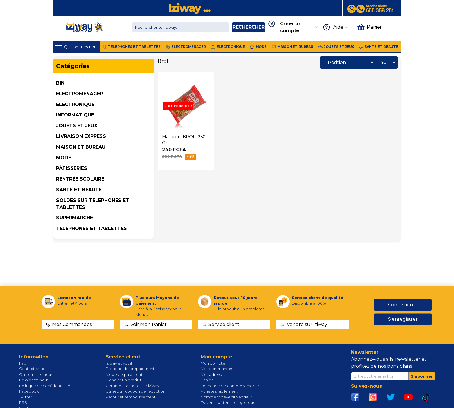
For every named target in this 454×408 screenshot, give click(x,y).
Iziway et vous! (119, 363)
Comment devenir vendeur (226, 397)
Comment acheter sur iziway (132, 385)
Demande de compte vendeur (230, 385)
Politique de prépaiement (130, 368)
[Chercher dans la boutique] (180, 27)
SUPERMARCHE (74, 218)
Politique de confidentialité (44, 385)
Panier (207, 380)
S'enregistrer (403, 319)
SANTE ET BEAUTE (79, 189)
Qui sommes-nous (35, 374)
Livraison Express (81, 136)
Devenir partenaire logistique (228, 402)
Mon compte (213, 363)
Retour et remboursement (130, 397)
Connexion (400, 304)
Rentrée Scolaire (80, 179)
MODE (63, 158)
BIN (60, 83)
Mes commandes (217, 368)
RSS (23, 402)
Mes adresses (213, 374)
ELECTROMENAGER (79, 93)
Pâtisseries (71, 168)
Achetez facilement (219, 391)
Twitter (25, 397)
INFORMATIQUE (75, 115)
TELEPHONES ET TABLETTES (91, 228)
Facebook (29, 391)
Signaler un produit (124, 380)
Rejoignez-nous (33, 380)
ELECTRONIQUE (75, 104)
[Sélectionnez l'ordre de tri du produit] (349, 62)
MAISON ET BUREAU (80, 147)
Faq (22, 363)
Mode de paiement (124, 374)
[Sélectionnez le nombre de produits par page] (386, 62)
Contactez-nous (34, 368)
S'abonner (422, 376)
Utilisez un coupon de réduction (135, 391)
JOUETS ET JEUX (76, 125)
